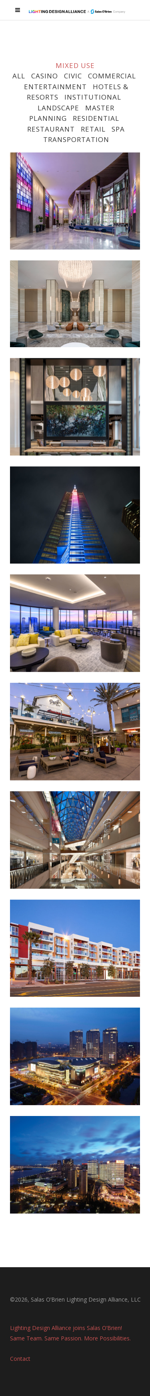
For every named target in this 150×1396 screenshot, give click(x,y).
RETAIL (93, 129)
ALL (18, 75)
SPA (118, 129)
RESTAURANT (50, 129)
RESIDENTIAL (96, 118)
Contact (20, 1356)
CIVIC (73, 75)
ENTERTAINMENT (55, 86)
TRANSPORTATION (76, 139)
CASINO (44, 75)
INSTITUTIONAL (92, 97)
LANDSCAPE (58, 107)
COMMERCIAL (112, 75)
